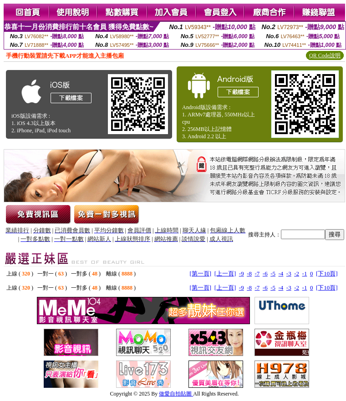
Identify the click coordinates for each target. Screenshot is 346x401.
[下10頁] (327, 273)
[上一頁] (225, 273)
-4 (281, 273)
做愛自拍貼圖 (176, 394)
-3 (288, 273)
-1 (304, 273)
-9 (241, 273)
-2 (296, 273)
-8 (249, 273)
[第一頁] (200, 273)
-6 (265, 273)
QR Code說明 (325, 55)
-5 (272, 273)
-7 (257, 273)
